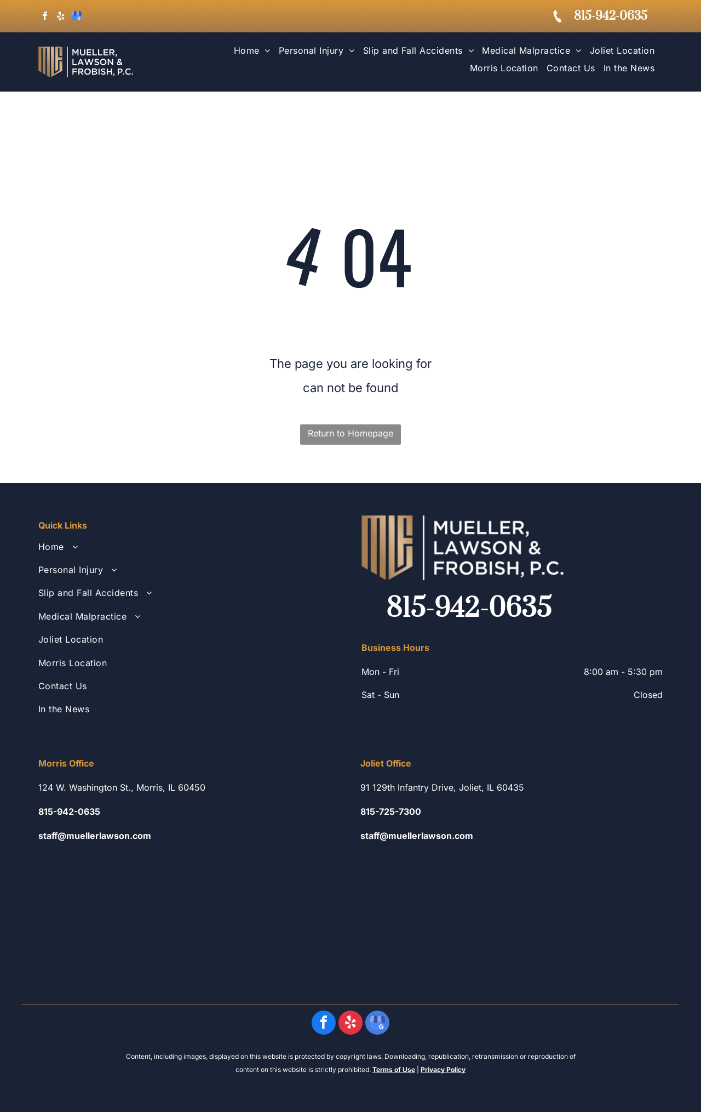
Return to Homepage (350, 433)
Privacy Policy (443, 1069)
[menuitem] (248, 53)
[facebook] (44, 17)
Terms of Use (393, 1069)
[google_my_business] (76, 17)
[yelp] (60, 17)
